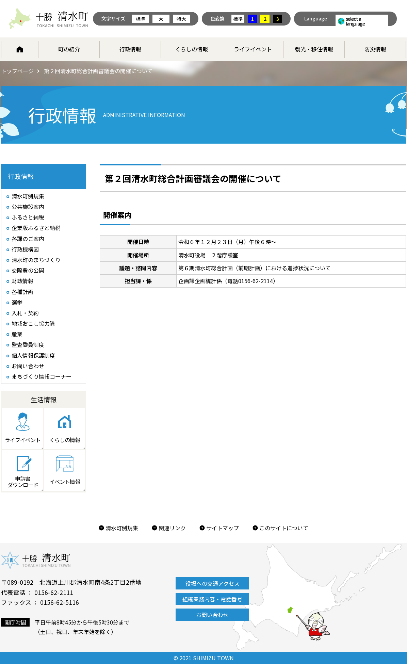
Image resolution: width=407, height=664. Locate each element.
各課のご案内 (28, 238)
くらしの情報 (191, 49)
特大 (181, 18)
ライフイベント (253, 49)
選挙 (17, 302)
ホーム (19, 49)
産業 (17, 334)
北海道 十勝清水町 (48, 19)
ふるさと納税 (28, 217)
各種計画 (22, 292)
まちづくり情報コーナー (41, 376)
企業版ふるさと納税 (36, 228)
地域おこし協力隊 (33, 323)
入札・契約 (25, 313)
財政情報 (22, 281)
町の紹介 (69, 49)
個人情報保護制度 (33, 355)
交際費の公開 (28, 270)
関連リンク (172, 528)
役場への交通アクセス (212, 583)
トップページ (17, 71)
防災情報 (375, 49)
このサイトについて (283, 528)
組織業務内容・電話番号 (212, 599)
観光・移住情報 (314, 49)
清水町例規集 (28, 196)
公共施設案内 (28, 207)
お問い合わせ (28, 366)
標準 (140, 18)
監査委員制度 (28, 344)
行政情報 (130, 49)
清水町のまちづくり (36, 260)
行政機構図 (25, 249)
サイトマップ (222, 528)
